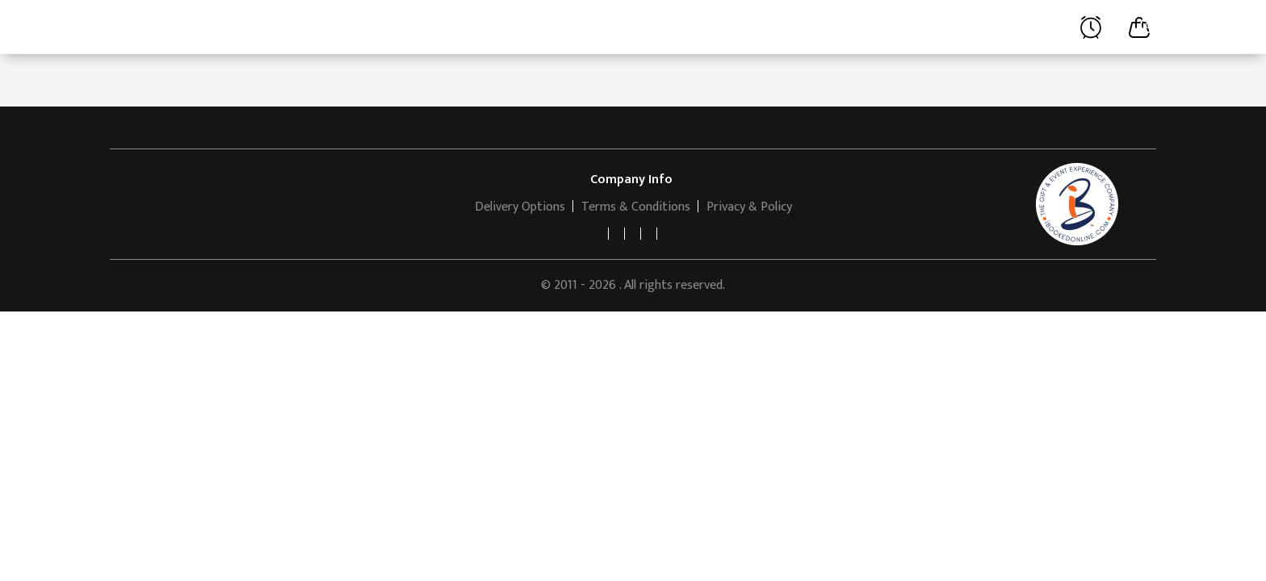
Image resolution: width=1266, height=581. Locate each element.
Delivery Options (520, 207)
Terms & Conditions (635, 207)
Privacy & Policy (749, 207)
